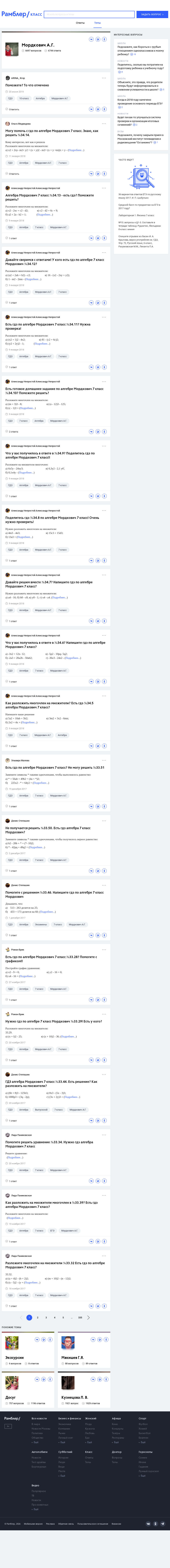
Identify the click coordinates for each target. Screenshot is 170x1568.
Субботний (65, 1452)
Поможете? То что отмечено (27, 85)
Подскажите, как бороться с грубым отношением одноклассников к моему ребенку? (141, 51)
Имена (142, 1462)
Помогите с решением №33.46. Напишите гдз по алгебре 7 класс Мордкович (54, 895)
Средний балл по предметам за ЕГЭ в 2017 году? (139, 206)
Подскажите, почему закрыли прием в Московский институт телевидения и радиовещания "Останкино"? (140, 139)
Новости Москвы (41, 1429)
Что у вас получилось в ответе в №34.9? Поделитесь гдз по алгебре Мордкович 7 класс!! (50, 455)
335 (80, 1317)
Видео (35, 1485)
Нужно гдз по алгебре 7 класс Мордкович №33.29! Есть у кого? (53, 1021)
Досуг (10, 1398)
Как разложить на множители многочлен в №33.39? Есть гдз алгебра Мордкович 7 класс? (51, 1205)
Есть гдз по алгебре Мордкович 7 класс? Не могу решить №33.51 (54, 767)
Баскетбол (145, 1433)
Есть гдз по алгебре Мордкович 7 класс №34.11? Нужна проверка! (47, 326)
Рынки (61, 1433)
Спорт (142, 1418)
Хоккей (143, 1429)
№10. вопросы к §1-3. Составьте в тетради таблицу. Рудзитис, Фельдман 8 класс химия (139, 226)
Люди (61, 1462)
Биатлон (143, 1438)
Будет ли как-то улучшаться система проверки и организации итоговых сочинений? (139, 121)
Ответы (89, 1458)
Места (61, 1471)
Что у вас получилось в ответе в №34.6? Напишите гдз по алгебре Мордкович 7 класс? (55, 645)
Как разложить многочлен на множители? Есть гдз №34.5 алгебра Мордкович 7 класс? (49, 705)
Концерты (117, 1429)
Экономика (64, 1424)
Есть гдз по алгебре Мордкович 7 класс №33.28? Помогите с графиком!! (51, 959)
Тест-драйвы (39, 1462)
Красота (90, 1429)
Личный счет (65, 1438)
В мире (36, 1424)
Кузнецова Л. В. (74, 1398)
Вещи (61, 1467)
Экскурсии (14, 1358)
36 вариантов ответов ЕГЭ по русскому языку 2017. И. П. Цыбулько (139, 196)
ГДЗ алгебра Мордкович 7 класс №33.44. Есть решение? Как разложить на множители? (51, 1084)
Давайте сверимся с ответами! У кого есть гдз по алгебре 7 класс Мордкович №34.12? (54, 262)
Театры (116, 1433)
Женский (90, 1418)
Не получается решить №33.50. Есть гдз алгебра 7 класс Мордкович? (47, 830)
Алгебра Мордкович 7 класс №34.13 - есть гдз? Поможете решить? (49, 197)
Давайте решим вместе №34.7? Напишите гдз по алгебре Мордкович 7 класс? (49, 584)
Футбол (143, 1424)
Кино (115, 1424)
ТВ (33, 1496)
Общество (37, 1438)
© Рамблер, (10, 1524)
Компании (64, 1429)
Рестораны (118, 1438)
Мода (88, 1424)
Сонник (143, 1458)
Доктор (117, 1452)
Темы (88, 1462)
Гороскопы (146, 1452)
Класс (89, 1452)
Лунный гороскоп (149, 1471)
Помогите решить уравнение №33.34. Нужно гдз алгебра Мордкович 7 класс (49, 1144)
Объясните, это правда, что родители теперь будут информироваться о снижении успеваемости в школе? (140, 86)
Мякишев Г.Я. (72, 1358)
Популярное (39, 1491)
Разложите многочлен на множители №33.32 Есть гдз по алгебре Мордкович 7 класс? (55, 1265)
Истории (63, 1458)
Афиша (116, 1418)
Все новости (39, 1418)
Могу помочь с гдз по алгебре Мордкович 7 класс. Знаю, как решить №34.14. (51, 133)
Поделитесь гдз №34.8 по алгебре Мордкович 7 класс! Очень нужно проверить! (52, 520)
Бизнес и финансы (69, 1418)
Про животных (40, 1505)
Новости (36, 1458)
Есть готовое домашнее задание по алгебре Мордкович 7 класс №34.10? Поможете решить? (54, 391)
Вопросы (117, 1458)
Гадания (143, 1467)
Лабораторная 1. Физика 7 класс (136, 215)
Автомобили (39, 1452)
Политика (37, 1433)
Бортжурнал (39, 1467)
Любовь (89, 1433)
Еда (87, 1438)
